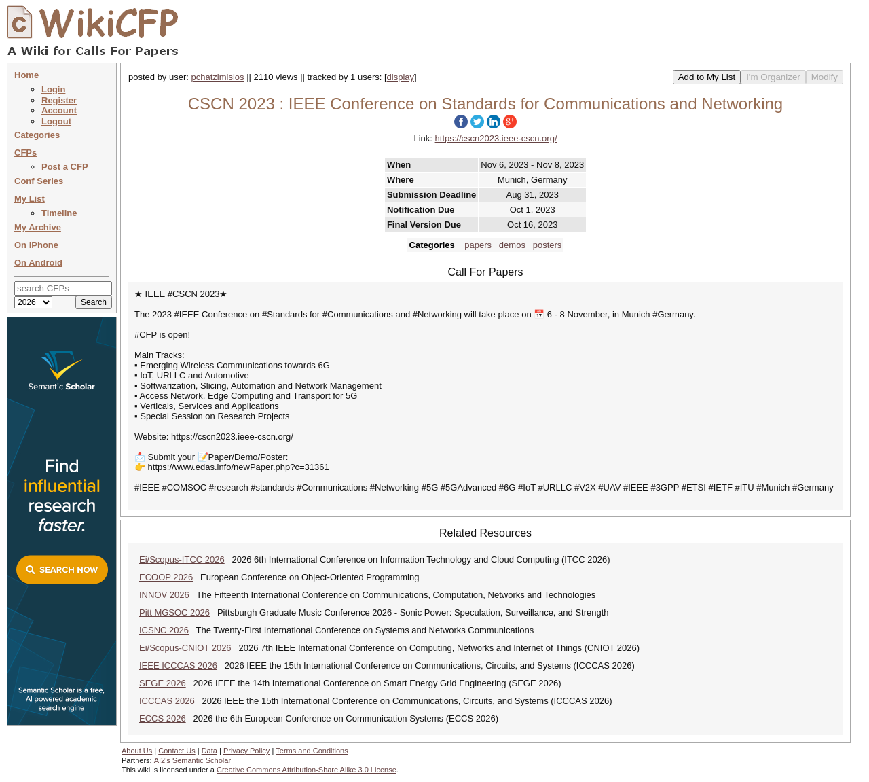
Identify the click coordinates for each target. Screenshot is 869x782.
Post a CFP (64, 167)
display (400, 77)
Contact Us (176, 751)
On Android (38, 262)
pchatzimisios (217, 77)
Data (209, 751)
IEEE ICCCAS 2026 (178, 665)
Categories (37, 135)
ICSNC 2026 (164, 630)
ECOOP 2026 (166, 577)
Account (59, 110)
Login (53, 89)
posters (547, 245)
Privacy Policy (246, 751)
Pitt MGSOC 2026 (174, 612)
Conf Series (38, 181)
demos (512, 245)
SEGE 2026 (162, 683)
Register (59, 100)
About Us (137, 751)
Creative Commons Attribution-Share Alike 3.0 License (306, 770)
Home (26, 75)
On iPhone (36, 245)
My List (29, 199)
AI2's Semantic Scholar (192, 760)
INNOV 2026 (164, 595)
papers (478, 245)
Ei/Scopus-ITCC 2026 (182, 559)
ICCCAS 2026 (167, 701)
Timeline (59, 213)
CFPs (25, 152)
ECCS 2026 (162, 718)
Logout (56, 121)
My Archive (37, 227)
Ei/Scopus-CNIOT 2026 (185, 648)
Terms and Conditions (312, 751)
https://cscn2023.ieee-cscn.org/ (496, 138)
